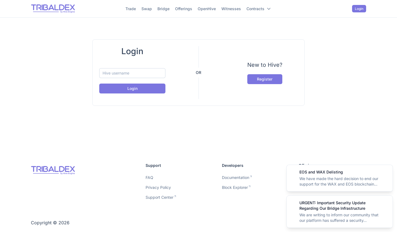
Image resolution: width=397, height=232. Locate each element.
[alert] (340, 178)
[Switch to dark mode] (346, 8)
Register (264, 79)
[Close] (385, 172)
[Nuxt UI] (53, 8)
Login (359, 9)
